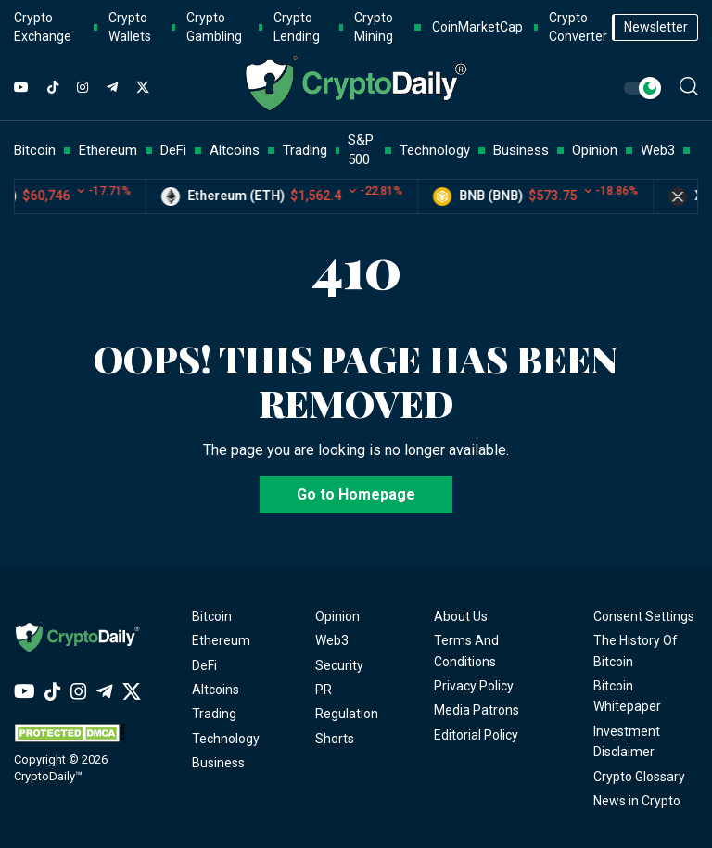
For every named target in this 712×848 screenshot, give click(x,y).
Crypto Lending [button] (296, 27)
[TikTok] (52, 88)
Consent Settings (643, 616)
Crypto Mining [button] (373, 27)
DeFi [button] (173, 150)
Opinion (337, 616)
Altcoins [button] (235, 150)
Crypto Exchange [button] (42, 27)
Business (218, 762)
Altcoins (215, 689)
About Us (461, 616)
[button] (689, 86)
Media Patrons (476, 709)
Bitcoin (212, 616)
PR (323, 689)
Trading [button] (305, 150)
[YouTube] (21, 88)
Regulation (346, 713)
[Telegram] (112, 88)
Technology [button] (435, 150)
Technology (226, 738)
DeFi (204, 665)
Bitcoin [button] (35, 150)
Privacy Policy (474, 685)
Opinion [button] (594, 150)
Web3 (332, 640)
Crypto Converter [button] (578, 27)
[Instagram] (82, 88)
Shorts (334, 738)
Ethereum (221, 640)
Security (339, 665)
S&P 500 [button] (361, 150)
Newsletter (656, 26)
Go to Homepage (356, 494)
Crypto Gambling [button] (214, 27)
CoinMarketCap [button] (477, 26)
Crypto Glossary (639, 776)
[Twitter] (142, 88)
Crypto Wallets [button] (129, 27)
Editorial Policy (476, 735)
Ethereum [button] (108, 150)
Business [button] (521, 150)
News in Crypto (636, 800)
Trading (214, 713)
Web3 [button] (658, 150)
